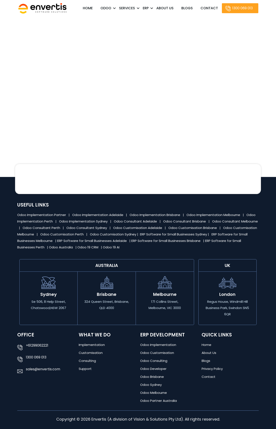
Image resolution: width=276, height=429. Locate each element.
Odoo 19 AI (111, 247)
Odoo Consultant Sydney (87, 228)
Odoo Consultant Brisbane (185, 221)
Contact (209, 8)
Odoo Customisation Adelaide (138, 228)
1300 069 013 (242, 8)
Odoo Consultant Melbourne (235, 221)
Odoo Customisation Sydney (113, 234)
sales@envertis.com (43, 369)
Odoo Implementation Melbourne (214, 215)
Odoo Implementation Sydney (83, 221)
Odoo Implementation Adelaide (97, 215)
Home (88, 8)
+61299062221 (37, 345)
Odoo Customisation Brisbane (193, 228)
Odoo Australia (61, 247)
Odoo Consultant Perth (42, 228)
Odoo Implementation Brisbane (155, 215)
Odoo (105, 8)
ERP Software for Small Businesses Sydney (174, 234)
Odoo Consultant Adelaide (136, 221)
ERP (146, 8)
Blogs (187, 8)
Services (127, 8)
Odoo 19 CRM (88, 247)
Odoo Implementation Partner (42, 215)
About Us (165, 8)
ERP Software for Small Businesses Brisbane (166, 240)
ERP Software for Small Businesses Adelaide (92, 240)
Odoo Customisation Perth (62, 234)
